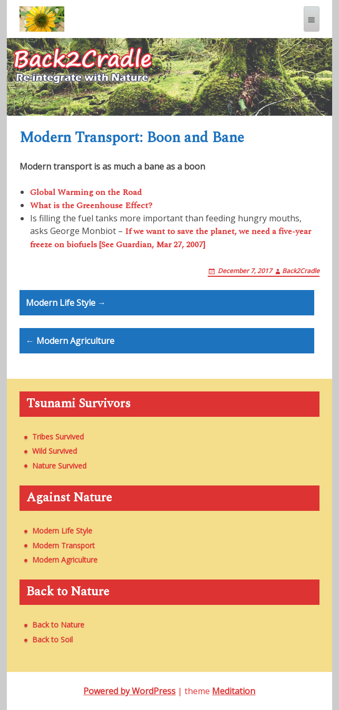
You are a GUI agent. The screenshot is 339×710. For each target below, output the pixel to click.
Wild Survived (54, 451)
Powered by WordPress (129, 691)
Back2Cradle (300, 270)
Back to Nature (58, 625)
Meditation (233, 691)
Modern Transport (63, 545)
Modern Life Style (62, 531)
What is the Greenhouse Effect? (91, 205)
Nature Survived (59, 466)
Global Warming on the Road (86, 192)
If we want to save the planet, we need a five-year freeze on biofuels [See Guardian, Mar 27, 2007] (170, 238)
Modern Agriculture (65, 560)
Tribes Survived (58, 437)
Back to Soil (52, 639)
